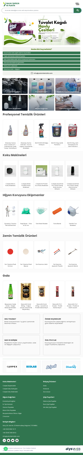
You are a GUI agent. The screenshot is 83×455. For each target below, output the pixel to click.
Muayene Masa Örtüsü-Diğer (12, 413)
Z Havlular (6, 416)
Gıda (44, 386)
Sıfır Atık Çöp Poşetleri (50, 407)
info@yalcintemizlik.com (42, 73)
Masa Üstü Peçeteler (9, 410)
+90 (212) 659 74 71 (9, 429)
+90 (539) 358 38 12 (9, 433)
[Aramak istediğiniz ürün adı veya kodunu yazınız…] (41, 10)
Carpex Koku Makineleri (10, 392)
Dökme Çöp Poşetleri (49, 401)
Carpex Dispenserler (9, 386)
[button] (35, 40)
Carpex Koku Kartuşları (10, 389)
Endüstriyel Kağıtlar (9, 401)
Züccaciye (46, 392)
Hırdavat (46, 389)
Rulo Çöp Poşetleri (49, 404)
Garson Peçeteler (8, 407)
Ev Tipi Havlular (8, 404)
